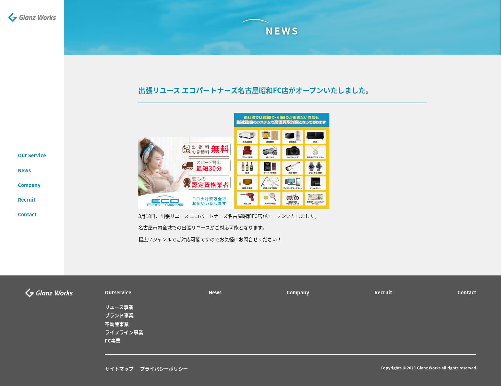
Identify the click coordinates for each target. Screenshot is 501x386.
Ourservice (118, 292)
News (24, 164)
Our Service (32, 149)
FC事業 (112, 340)
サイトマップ (119, 368)
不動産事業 (117, 324)
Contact (27, 208)
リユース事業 (119, 307)
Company (29, 179)
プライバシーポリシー (164, 368)
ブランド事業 (119, 315)
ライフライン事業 (124, 332)
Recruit (26, 193)
